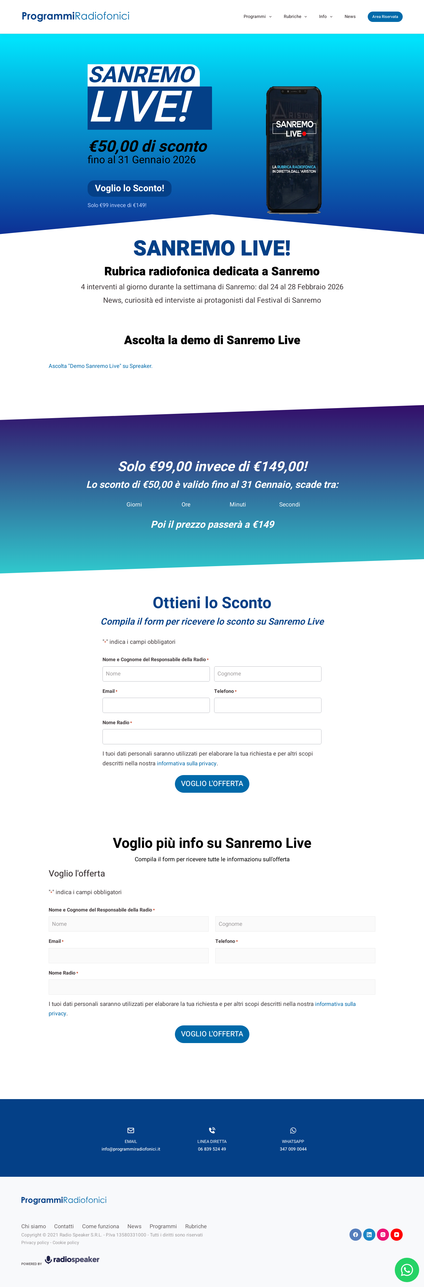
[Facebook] (355, 1230)
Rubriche (297, 16)
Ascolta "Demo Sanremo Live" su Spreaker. (103, 366)
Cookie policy (68, 1237)
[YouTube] (397, 1230)
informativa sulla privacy (188, 763)
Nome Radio (117, 722)
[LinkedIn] (369, 1230)
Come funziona (100, 1222)
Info (327, 16)
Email (110, 691)
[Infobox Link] (131, 1133)
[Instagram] (383, 1230)
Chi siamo (33, 1222)
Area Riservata (385, 16)
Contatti (64, 1222)
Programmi (259, 16)
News (350, 16)
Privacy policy (35, 1237)
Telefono (225, 691)
